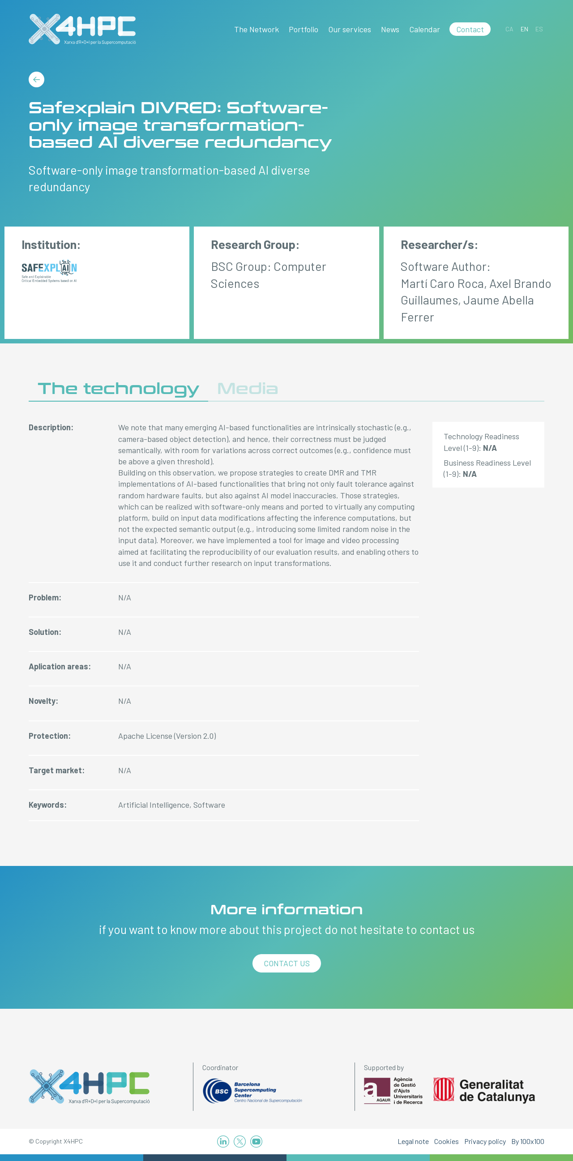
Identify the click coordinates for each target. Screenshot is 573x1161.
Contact (470, 29)
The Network (256, 29)
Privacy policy (485, 1141)
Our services (349, 29)
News (390, 29)
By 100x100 (527, 1141)
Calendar (424, 29)
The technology (118, 388)
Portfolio (303, 29)
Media (247, 388)
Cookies (446, 1141)
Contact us (287, 963)
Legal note (413, 1141)
